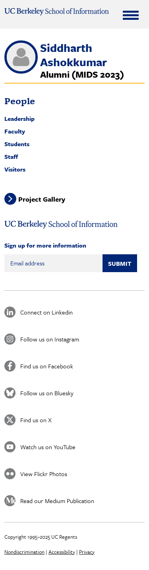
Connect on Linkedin (46, 312)
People (19, 100)
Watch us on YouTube (47, 446)
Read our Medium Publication (57, 500)
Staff (11, 156)
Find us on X (36, 420)
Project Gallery (41, 199)
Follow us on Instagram (49, 339)
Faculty (14, 131)
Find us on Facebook (46, 366)
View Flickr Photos (43, 473)
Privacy (87, 552)
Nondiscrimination (24, 552)
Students (16, 143)
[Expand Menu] (131, 15)
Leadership (19, 118)
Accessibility (61, 552)
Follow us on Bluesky (47, 393)
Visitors (14, 169)
